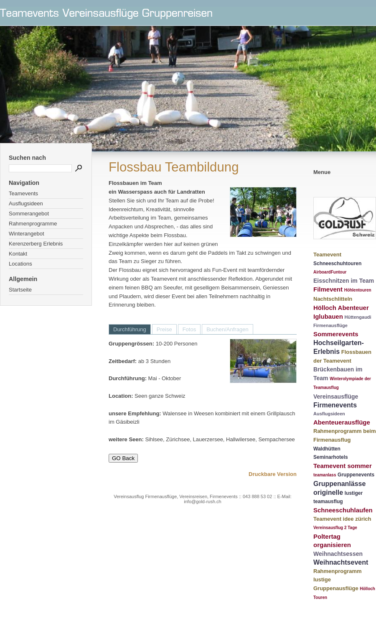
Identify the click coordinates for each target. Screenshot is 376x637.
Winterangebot (26, 233)
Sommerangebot (29, 213)
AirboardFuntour (329, 272)
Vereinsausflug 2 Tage (335, 527)
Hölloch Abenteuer (341, 307)
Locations (20, 264)
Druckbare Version (273, 474)
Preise (164, 329)
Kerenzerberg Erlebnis (36, 243)
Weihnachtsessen (338, 553)
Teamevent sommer (342, 465)
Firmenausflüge (330, 325)
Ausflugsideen (26, 203)
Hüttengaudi (357, 317)
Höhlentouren (357, 290)
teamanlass (324, 475)
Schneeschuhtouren (337, 263)
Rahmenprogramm (337, 571)
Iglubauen (328, 316)
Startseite (20, 290)
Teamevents (23, 193)
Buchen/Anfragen (227, 329)
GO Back (123, 458)
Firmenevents (335, 405)
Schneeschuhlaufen (343, 510)
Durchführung (129, 329)
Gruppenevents (356, 475)
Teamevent (327, 254)
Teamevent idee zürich (342, 519)
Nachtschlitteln (332, 299)
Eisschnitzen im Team (343, 280)
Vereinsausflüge (335, 396)
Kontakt (18, 254)
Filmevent (328, 289)
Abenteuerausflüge (341, 422)
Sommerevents (335, 334)
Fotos (189, 329)
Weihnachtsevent (340, 562)
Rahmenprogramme (33, 223)
